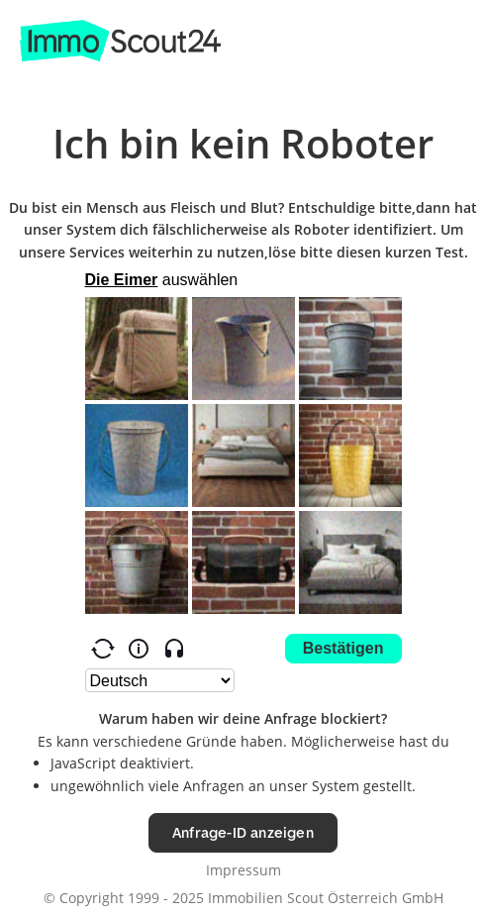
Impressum (243, 870)
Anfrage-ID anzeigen (243, 832)
